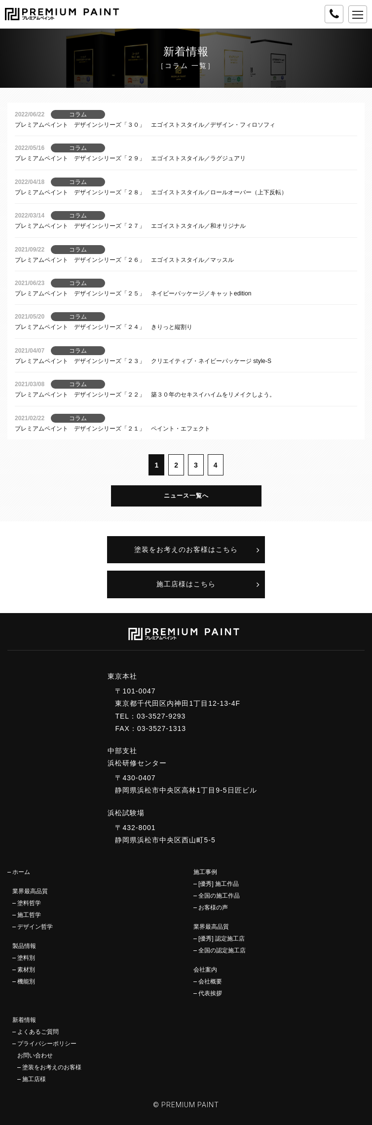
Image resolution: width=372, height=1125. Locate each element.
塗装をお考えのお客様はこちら (186, 549)
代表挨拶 (210, 993)
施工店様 (34, 1079)
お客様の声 (213, 907)
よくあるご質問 (38, 1031)
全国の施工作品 (219, 895)
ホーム (21, 872)
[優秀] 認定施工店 (221, 938)
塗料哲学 (29, 903)
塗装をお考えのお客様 (51, 1067)
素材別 (26, 969)
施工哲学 (29, 914)
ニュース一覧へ (186, 495)
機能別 (26, 981)
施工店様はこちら (186, 584)
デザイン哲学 (35, 926)
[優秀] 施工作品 (218, 883)
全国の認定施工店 (222, 950)
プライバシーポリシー (46, 1043)
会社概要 (210, 981)
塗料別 (26, 957)
